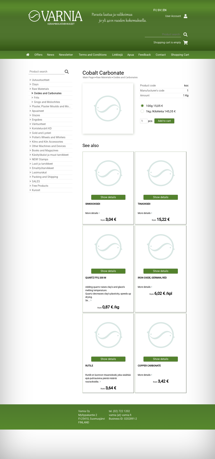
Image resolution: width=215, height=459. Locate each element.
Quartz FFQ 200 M (95, 277)
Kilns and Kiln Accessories (46, 141)
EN (164, 10)
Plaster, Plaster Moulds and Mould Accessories (50, 106)
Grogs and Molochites (45, 102)
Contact (161, 54)
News (50, 54)
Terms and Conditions (93, 54)
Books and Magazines (43, 150)
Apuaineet (36, 111)
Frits (35, 97)
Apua (130, 54)
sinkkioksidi (92, 204)
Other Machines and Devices (47, 146)
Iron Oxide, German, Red (152, 277)
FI (154, 10)
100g (149, 105)
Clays (33, 84)
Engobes (35, 119)
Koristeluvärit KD (40, 128)
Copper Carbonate (149, 365)
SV (159, 10)
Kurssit (34, 190)
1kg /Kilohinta (155, 111)
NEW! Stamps (38, 159)
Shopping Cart (180, 54)
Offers (38, 54)
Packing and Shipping (43, 176)
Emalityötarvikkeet (41, 168)
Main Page (88, 77)
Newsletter (66, 54)
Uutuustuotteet (39, 80)
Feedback (144, 54)
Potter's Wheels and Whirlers (47, 137)
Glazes (34, 115)
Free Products (38, 185)
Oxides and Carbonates (46, 93)
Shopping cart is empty (171, 42)
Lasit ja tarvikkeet (41, 163)
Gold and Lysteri (40, 133)
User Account (177, 16)
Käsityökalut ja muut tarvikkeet (49, 154)
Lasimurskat (38, 172)
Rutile (89, 365)
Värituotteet (37, 124)
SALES (34, 181)
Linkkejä (117, 54)
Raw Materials (39, 88)
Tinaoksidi (144, 204)
